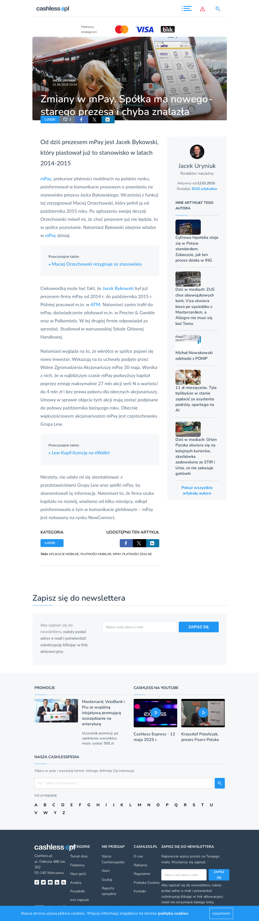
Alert (106, 870)
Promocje (44, 687)
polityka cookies (173, 913)
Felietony (77, 865)
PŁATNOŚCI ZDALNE (137, 554)
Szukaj (107, 879)
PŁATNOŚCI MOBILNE (96, 554)
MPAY (117, 554)
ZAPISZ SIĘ (198, 626)
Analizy (76, 882)
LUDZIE (50, 119)
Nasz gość (78, 873)
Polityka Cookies (147, 882)
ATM (95, 304)
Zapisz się (219, 874)
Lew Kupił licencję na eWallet (79, 452)
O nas (138, 856)
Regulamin (142, 873)
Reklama (140, 865)
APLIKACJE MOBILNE (64, 554)
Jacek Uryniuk (64, 81)
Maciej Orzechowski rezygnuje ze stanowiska (95, 264)
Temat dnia (78, 856)
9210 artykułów (204, 188)
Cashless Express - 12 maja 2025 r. (154, 736)
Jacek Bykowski (118, 288)
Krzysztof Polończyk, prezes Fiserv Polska (200, 736)
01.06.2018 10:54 (65, 85)
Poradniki (77, 891)
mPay (96, 141)
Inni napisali (79, 899)
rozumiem (221, 913)
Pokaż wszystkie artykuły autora (197, 490)
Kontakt (140, 891)
